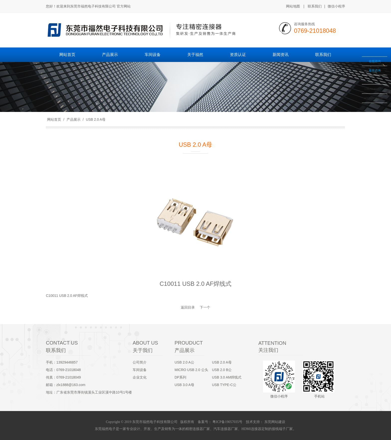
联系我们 (315, 6)
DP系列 (180, 377)
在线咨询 (375, 61)
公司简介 (140, 362)
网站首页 (54, 119)
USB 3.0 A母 (184, 385)
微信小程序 (336, 6)
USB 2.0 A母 (95, 119)
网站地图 (293, 6)
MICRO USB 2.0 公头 (191, 370)
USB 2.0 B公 (222, 370)
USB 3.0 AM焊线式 (226, 377)
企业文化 (140, 377)
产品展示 (74, 119)
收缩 (355, 71)
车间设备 (140, 370)
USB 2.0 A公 (184, 362)
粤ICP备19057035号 (227, 422)
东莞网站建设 (274, 422)
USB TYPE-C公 (224, 385)
